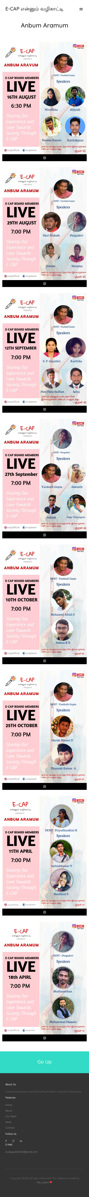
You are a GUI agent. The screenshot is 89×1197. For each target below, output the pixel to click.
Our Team (10, 1116)
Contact (10, 1127)
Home (8, 1105)
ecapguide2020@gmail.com (21, 1151)
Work (8, 1122)
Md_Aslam (43, 1182)
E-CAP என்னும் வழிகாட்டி (34, 9)
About (8, 1110)
